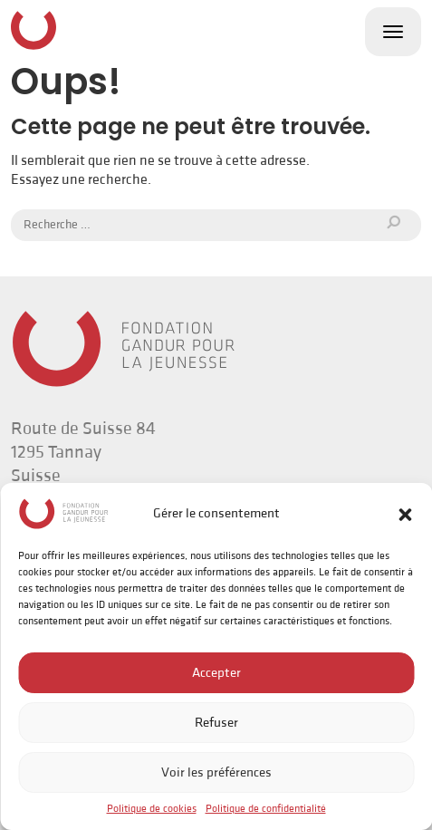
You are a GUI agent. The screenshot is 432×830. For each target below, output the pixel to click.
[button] (405, 514)
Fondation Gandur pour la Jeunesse (33, 30)
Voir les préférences (216, 772)
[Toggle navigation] (393, 31)
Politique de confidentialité (266, 809)
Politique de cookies (152, 809)
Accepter (216, 672)
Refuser (216, 722)
